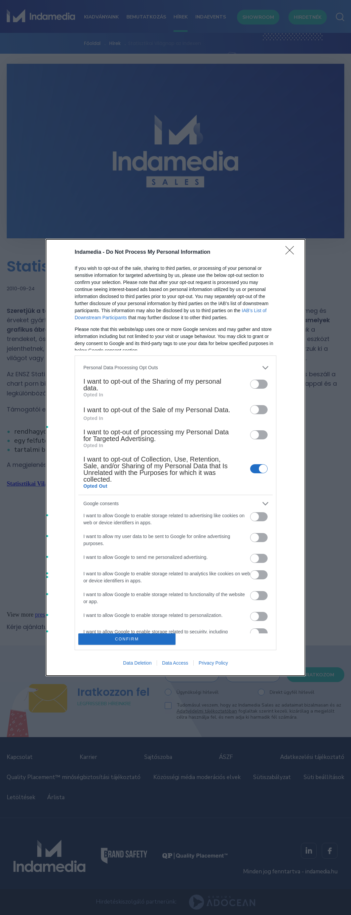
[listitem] (175, 367)
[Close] (291, 252)
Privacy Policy (213, 663)
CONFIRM (127, 639)
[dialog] (175, 457)
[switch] (259, 384)
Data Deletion (137, 663)
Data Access (175, 663)
